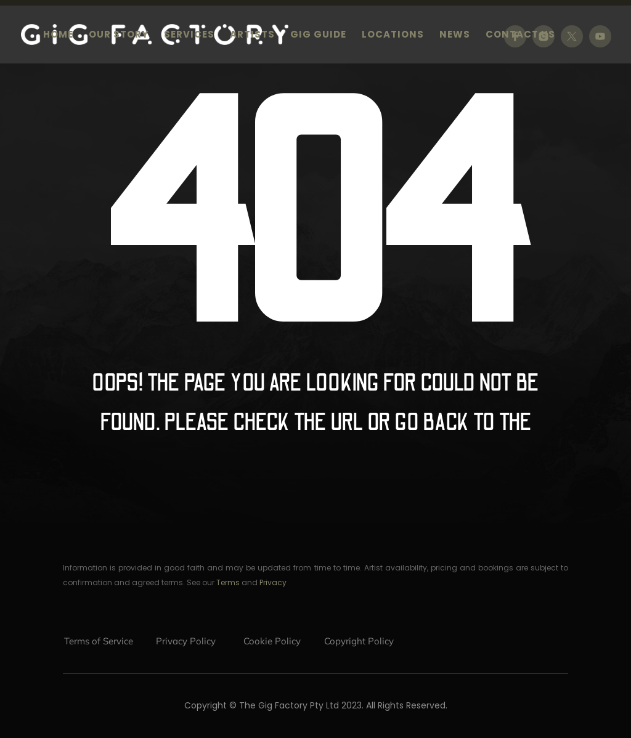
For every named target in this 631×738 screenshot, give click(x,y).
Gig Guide (318, 35)
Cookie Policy (272, 641)
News (454, 35)
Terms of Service (98, 641)
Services (189, 35)
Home (58, 35)
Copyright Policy (359, 641)
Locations (393, 35)
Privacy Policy (186, 641)
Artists (252, 35)
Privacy (273, 582)
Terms (228, 582)
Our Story (119, 35)
